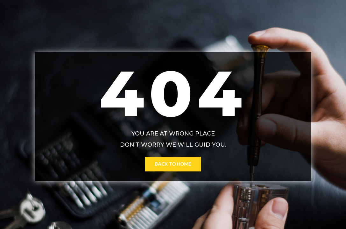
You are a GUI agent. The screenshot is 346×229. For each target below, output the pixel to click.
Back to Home (173, 164)
